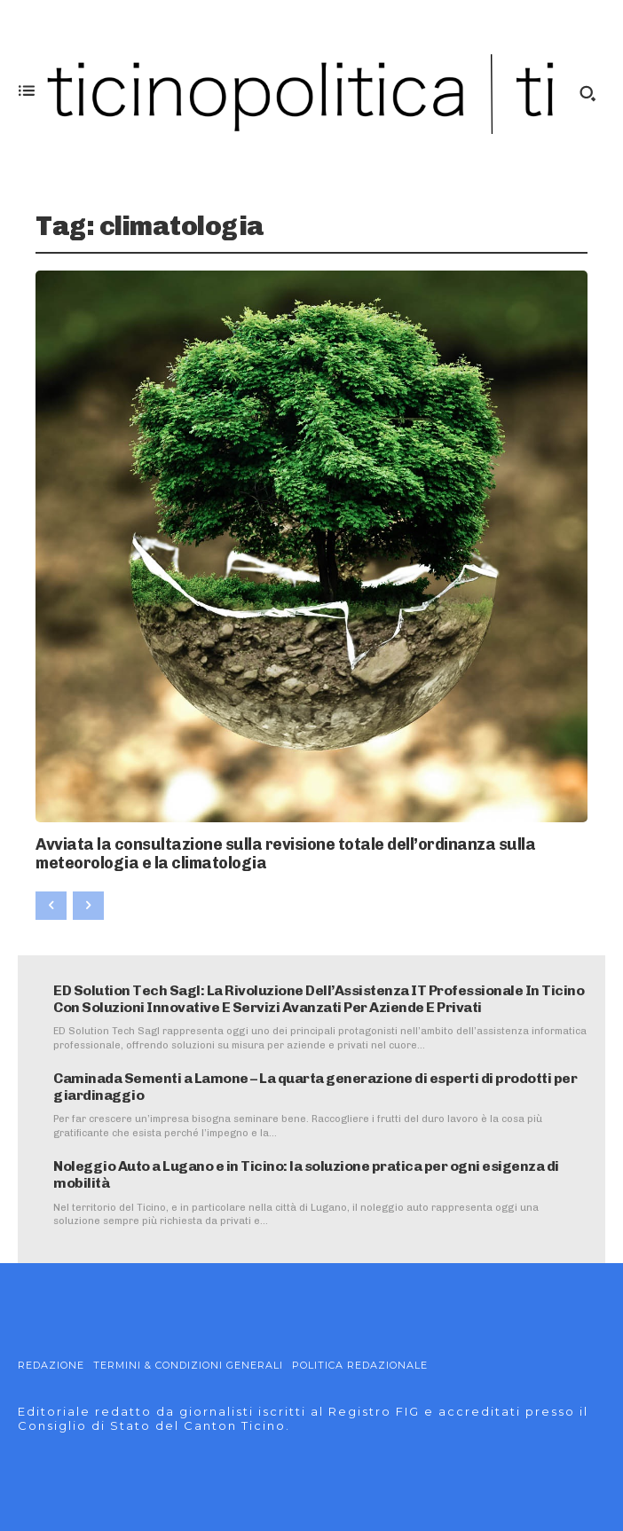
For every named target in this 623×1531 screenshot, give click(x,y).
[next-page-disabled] (88, 905)
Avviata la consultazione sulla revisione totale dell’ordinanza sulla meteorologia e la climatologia (285, 854)
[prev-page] (51, 905)
